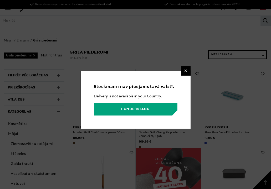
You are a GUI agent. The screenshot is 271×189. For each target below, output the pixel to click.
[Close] (186, 71)
